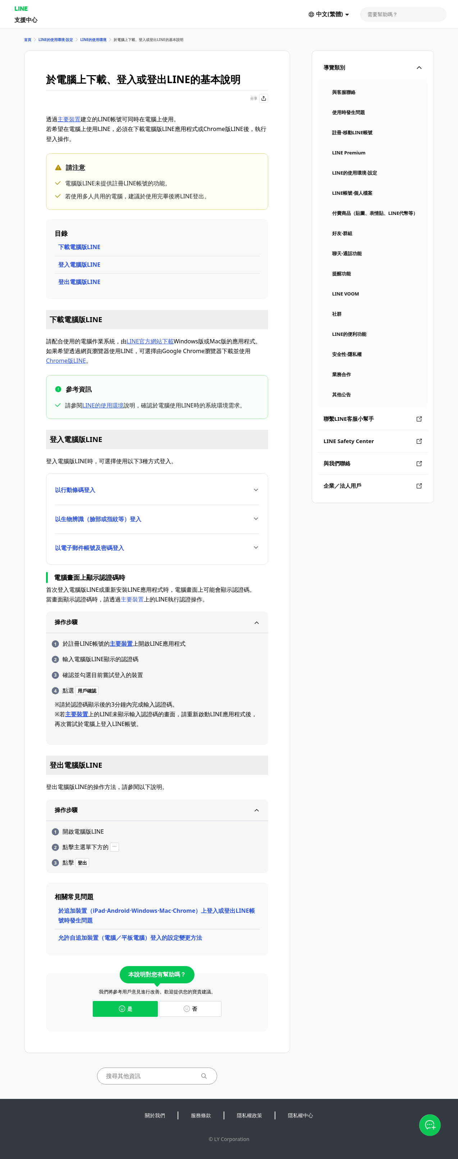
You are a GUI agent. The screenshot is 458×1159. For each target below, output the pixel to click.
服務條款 (201, 1115)
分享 (259, 98)
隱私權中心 (300, 1115)
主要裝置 (69, 119)
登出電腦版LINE (79, 282)
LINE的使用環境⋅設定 (55, 39)
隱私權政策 (249, 1115)
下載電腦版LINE (79, 247)
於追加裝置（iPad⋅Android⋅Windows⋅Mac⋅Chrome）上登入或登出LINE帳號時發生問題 (156, 915)
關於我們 (155, 1115)
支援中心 (25, 19)
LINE (21, 8)
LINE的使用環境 (93, 39)
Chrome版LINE (66, 361)
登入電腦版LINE (79, 265)
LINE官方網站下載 (150, 341)
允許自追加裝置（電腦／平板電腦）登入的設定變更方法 (130, 938)
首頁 (27, 39)
